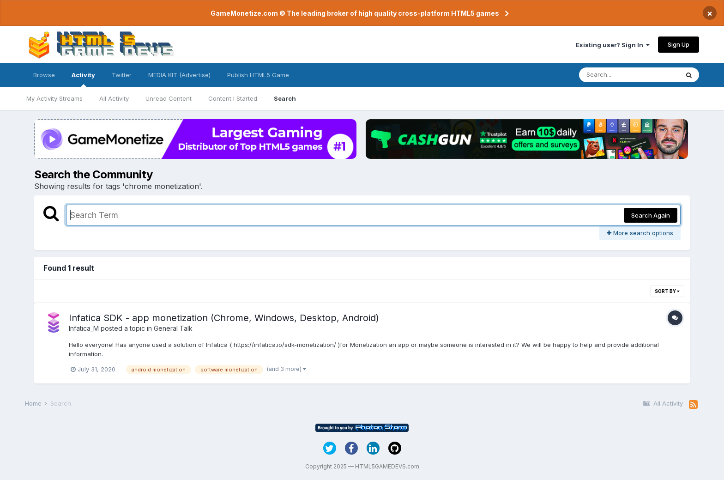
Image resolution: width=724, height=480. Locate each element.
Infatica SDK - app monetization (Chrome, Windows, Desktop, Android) (224, 317)
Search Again (650, 215)
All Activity (114, 98)
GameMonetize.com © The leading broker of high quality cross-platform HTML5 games (355, 13)
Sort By (667, 291)
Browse (44, 75)
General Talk (173, 328)
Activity (83, 79)
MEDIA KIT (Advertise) (179, 75)
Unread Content (168, 98)
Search (285, 98)
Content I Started (232, 98)
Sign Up (678, 44)
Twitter (122, 75)
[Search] (629, 74)
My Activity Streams (54, 98)
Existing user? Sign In (613, 45)
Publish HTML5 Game (258, 75)
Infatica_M (84, 328)
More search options (640, 233)
